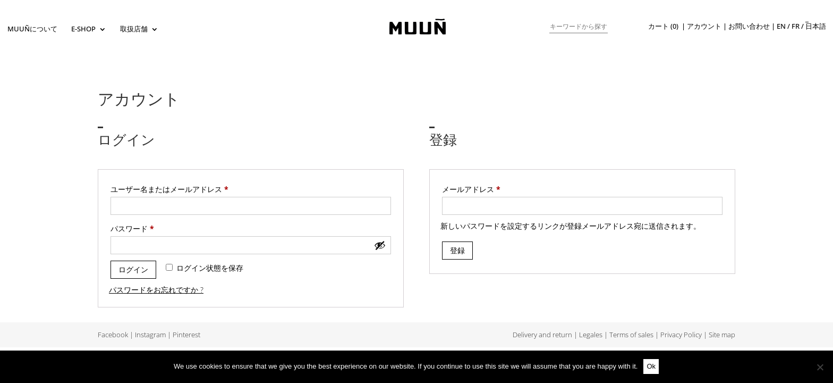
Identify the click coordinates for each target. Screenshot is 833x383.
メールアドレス (474, 189)
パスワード (135, 228)
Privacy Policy (681, 334)
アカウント (704, 26)
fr (796, 26)
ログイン (133, 269)
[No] (819, 367)
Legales (590, 334)
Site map (722, 334)
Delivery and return (542, 334)
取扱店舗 (134, 30)
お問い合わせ (749, 26)
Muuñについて (32, 30)
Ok (651, 366)
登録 (457, 250)
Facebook (113, 334)
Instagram (150, 334)
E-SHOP (83, 30)
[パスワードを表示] (380, 245)
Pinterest (186, 334)
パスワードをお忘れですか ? (156, 290)
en (781, 26)
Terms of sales (631, 334)
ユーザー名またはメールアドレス (172, 189)
